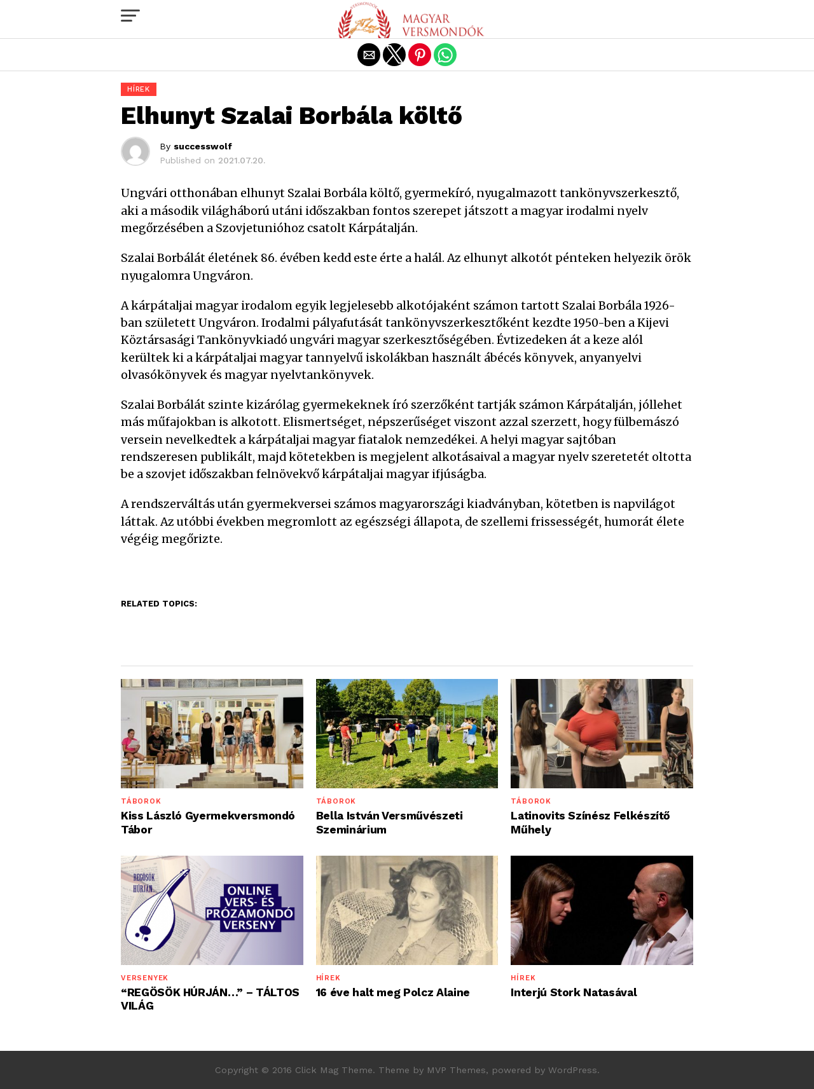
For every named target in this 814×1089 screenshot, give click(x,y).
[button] (130, 16)
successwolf (203, 146)
